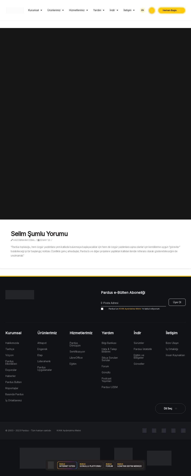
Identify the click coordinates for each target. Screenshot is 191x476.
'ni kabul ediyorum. (130, 308)
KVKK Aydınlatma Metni (130, 308)
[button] (152, 10)
